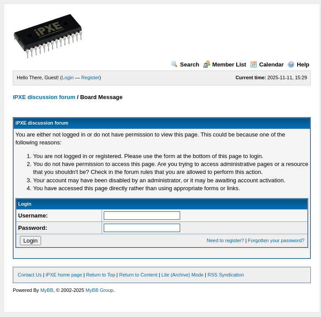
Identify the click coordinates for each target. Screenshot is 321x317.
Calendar (267, 64)
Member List (224, 64)
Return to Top (100, 274)
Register (90, 77)
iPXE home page (63, 274)
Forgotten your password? (276, 240)
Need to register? (225, 240)
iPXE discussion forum (44, 97)
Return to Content (138, 274)
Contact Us (30, 274)
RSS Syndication (226, 274)
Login (68, 77)
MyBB (46, 290)
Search (185, 64)
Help (298, 64)
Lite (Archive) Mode (183, 274)
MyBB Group (99, 290)
